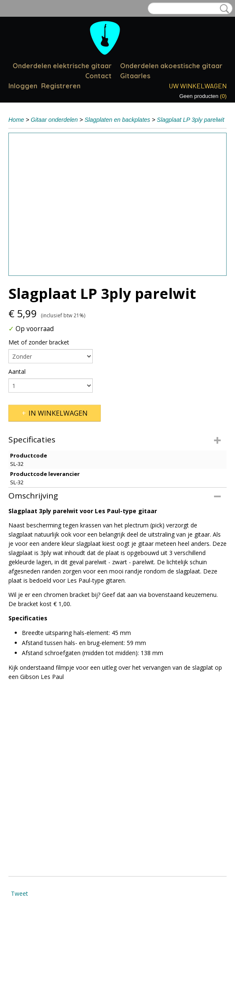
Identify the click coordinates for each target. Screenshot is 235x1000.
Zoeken (223, 9)
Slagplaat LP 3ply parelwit (191, 119)
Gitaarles (135, 76)
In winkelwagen (58, 413)
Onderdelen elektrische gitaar (62, 66)
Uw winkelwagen (198, 86)
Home (16, 119)
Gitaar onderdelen (54, 119)
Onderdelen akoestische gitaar (171, 66)
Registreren (61, 86)
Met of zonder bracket (38, 342)
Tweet (19, 893)
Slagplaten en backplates (117, 119)
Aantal (17, 371)
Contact (98, 76)
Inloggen (22, 86)
